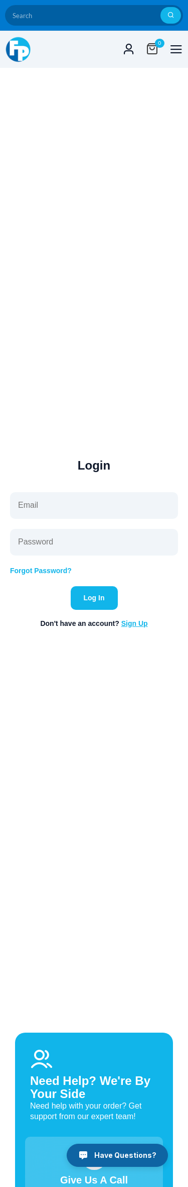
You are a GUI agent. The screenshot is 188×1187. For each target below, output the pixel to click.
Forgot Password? (41, 571)
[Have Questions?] (117, 1155)
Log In (94, 598)
